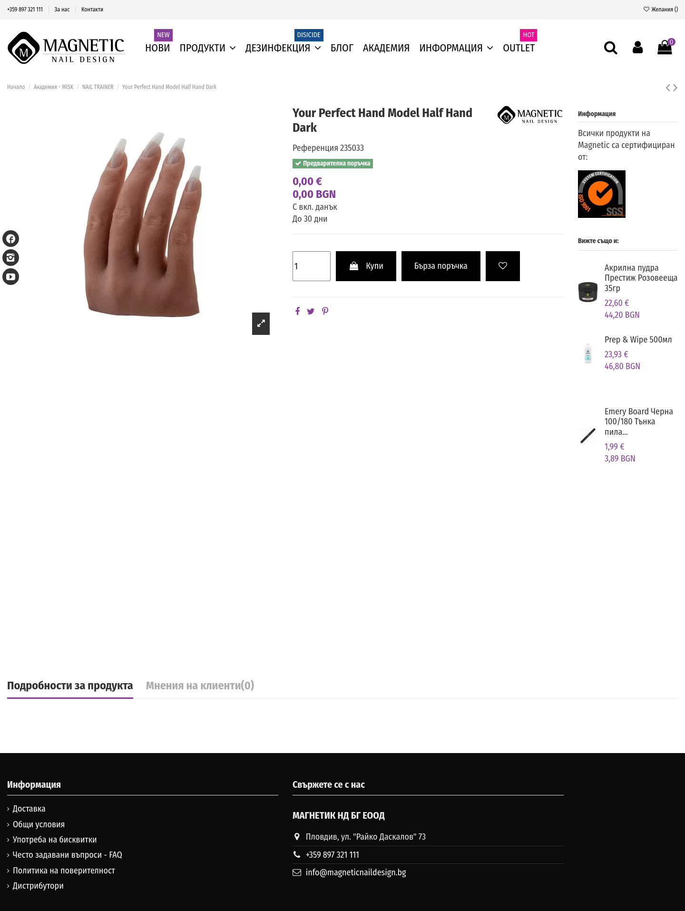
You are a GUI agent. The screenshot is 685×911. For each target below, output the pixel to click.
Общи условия (39, 824)
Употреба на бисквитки (55, 839)
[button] (457, 48)
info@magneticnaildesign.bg (356, 872)
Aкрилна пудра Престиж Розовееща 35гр (641, 278)
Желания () (660, 9)
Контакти (92, 9)
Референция (315, 148)
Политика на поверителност (64, 870)
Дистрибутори (38, 886)
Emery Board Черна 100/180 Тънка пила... (639, 421)
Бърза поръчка (441, 266)
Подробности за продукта (70, 686)
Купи (366, 266)
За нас (63, 9)
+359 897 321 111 (25, 9)
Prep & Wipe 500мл (638, 339)
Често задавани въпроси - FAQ (67, 855)
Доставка (29, 808)
